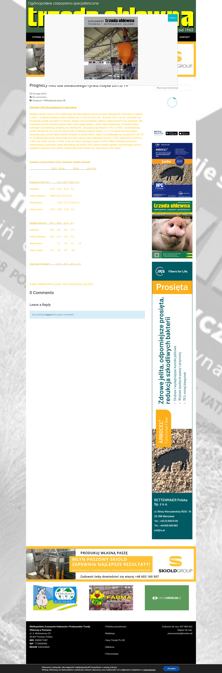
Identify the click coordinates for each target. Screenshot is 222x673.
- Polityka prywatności (115, 626)
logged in (49, 314)
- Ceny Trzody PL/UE (114, 640)
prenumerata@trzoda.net (180, 633)
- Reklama (109, 647)
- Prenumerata (111, 653)
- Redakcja (109, 633)
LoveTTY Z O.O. (168, 667)
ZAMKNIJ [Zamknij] (172, 18)
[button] (172, 170)
